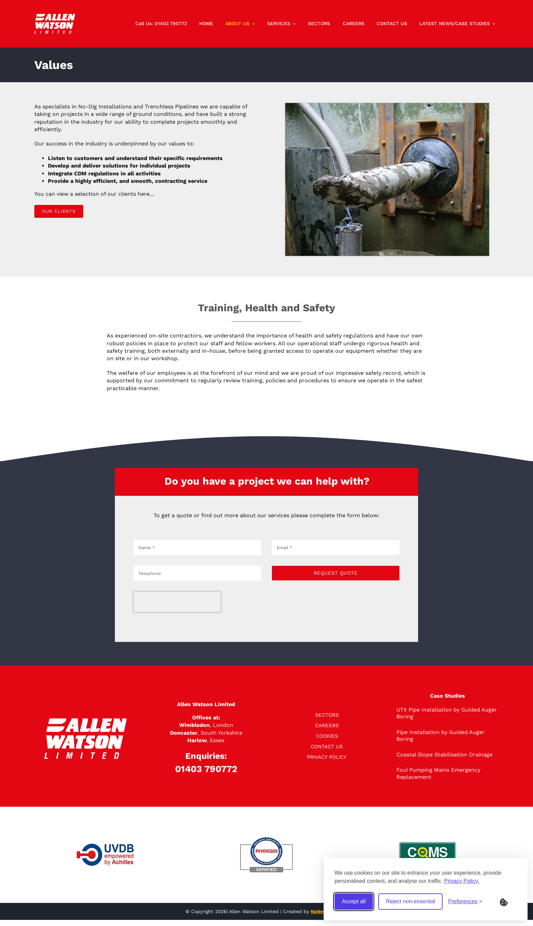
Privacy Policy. (461, 881)
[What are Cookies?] (508, 901)
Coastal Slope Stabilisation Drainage (444, 754)
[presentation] (177, 602)
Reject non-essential (410, 901)
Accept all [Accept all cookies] (353, 901)
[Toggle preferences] (465, 901)
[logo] (54, 16)
